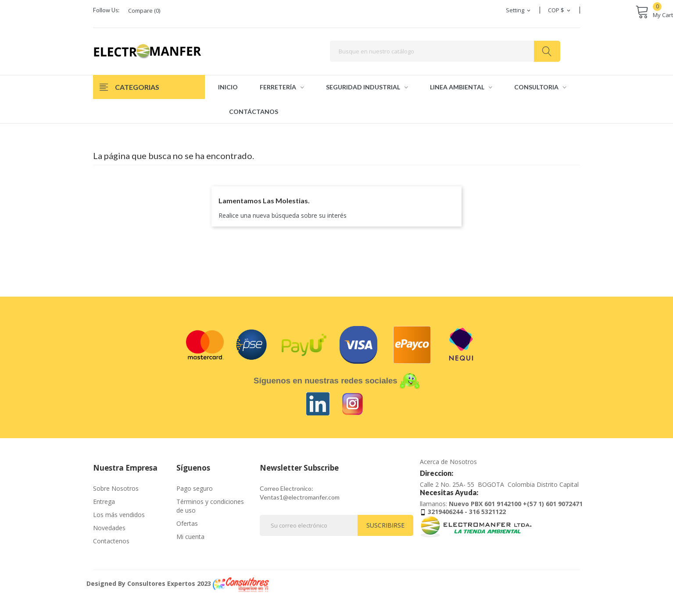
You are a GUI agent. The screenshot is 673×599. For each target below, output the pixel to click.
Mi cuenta (190, 536)
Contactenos (111, 541)
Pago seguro (194, 488)
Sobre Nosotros (116, 488)
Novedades (109, 528)
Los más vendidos (119, 514)
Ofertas (187, 523)
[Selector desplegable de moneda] (560, 10)
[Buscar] (445, 51)
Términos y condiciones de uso (210, 505)
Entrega (104, 501)
